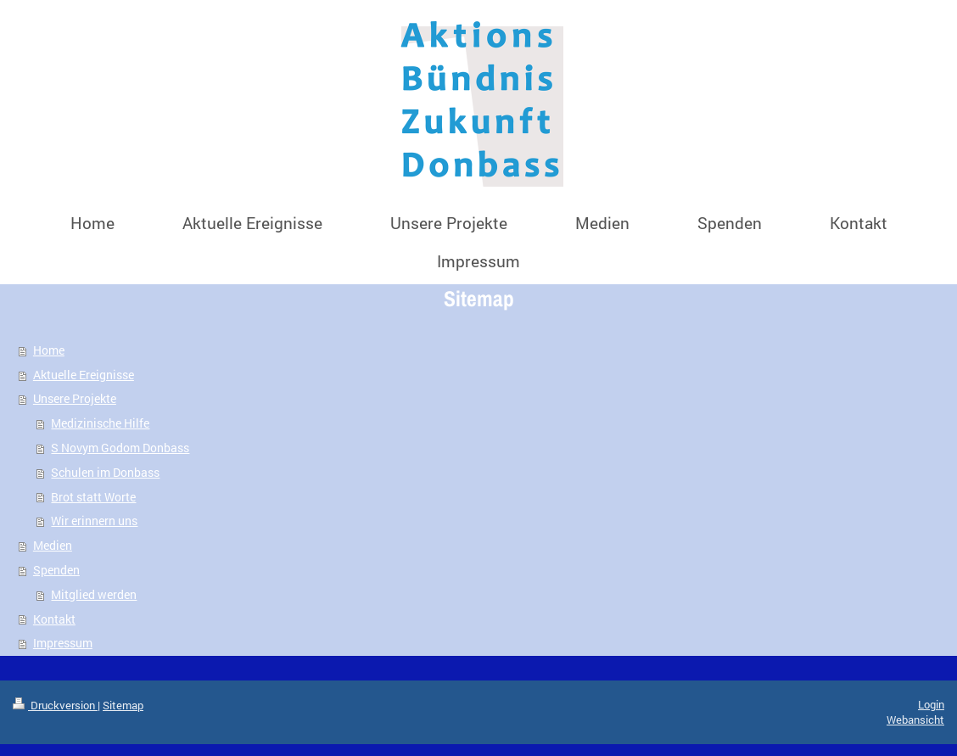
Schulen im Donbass (105, 472)
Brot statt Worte (93, 497)
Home (48, 350)
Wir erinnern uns (94, 520)
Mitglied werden (94, 594)
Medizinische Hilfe (100, 423)
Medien (52, 545)
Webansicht (915, 719)
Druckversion (55, 705)
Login (931, 704)
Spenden (56, 570)
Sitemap (123, 705)
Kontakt (54, 619)
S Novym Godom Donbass (120, 448)
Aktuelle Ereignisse (83, 375)
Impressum (62, 643)
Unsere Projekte (74, 398)
